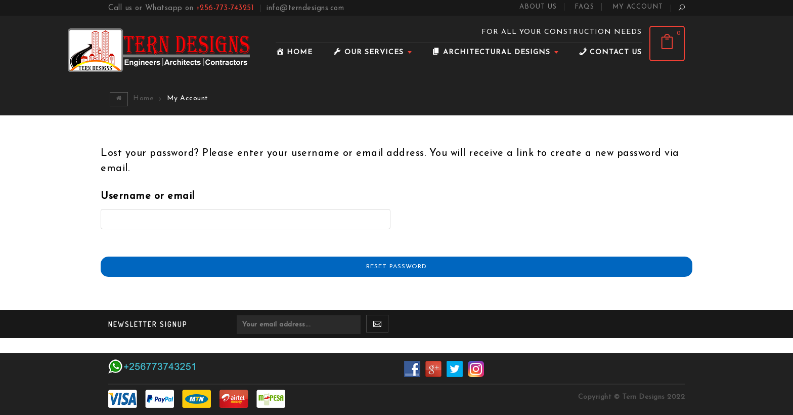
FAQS (584, 7)
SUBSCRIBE (377, 326)
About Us (538, 7)
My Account (637, 7)
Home (143, 98)
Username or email (148, 196)
